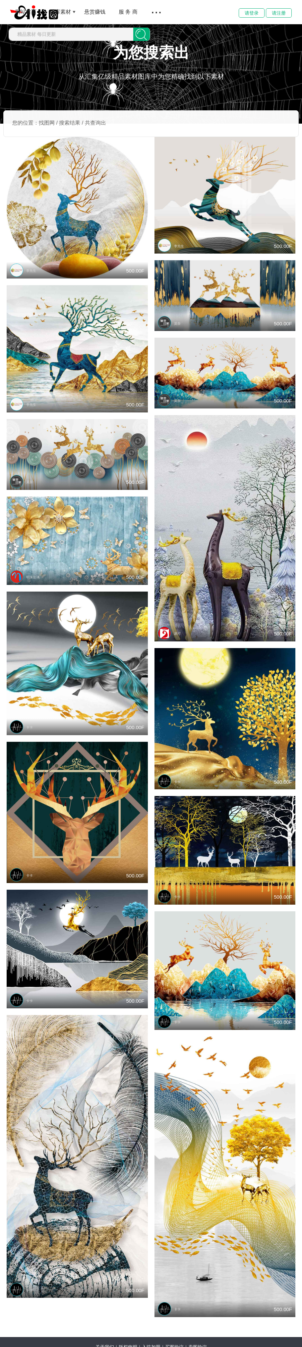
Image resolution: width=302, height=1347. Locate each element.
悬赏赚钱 (94, 12)
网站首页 (25, 12)
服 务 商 (128, 12)
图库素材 (60, 12)
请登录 (252, 13)
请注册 (279, 13)
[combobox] (71, 34)
